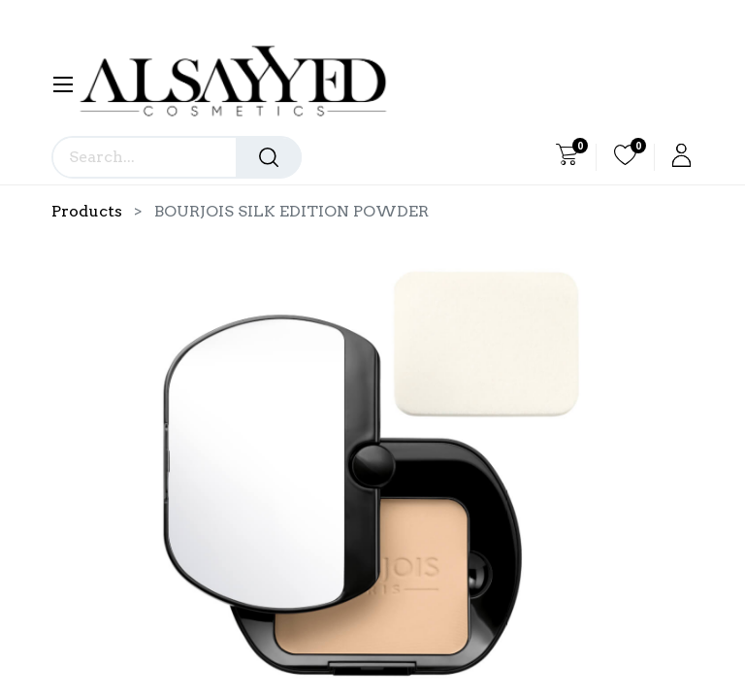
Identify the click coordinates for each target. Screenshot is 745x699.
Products (86, 211)
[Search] (269, 157)
